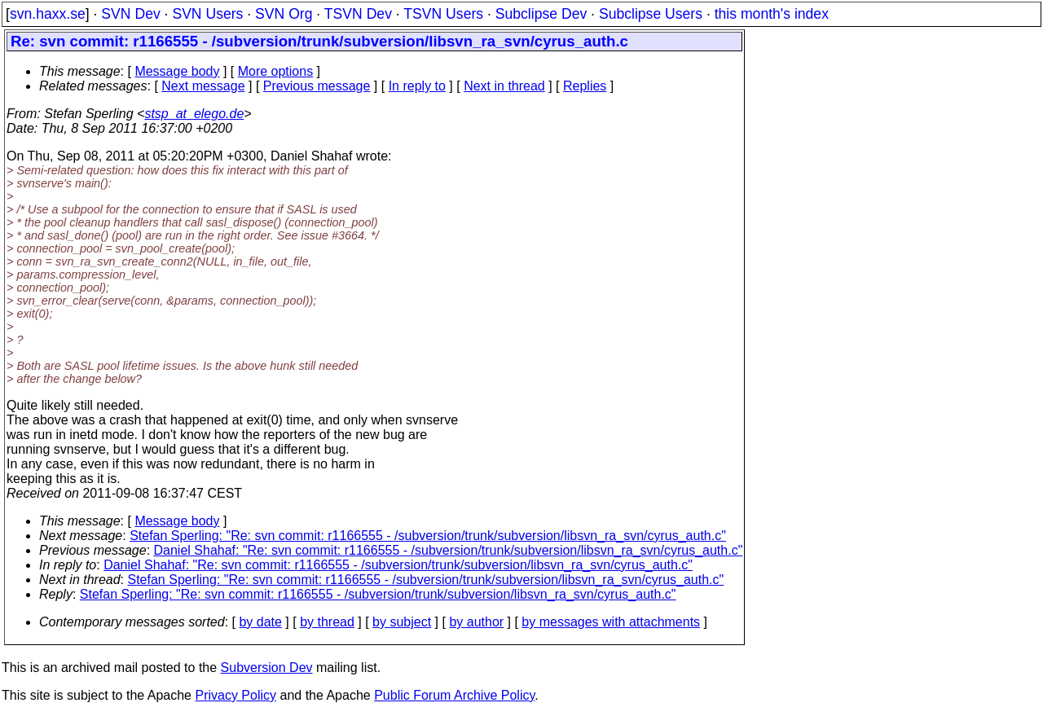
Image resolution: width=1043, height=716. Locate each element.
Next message (202, 86)
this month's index (772, 14)
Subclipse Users (650, 14)
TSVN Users (443, 14)
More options (276, 71)
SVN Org (283, 14)
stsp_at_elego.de (194, 114)
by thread (327, 622)
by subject (401, 622)
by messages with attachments (611, 622)
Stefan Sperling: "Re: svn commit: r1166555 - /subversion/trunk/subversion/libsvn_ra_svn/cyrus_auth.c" (428, 535)
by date (260, 622)
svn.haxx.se (48, 14)
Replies (584, 86)
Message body (176, 71)
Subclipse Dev (541, 14)
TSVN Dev (358, 14)
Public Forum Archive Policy (454, 695)
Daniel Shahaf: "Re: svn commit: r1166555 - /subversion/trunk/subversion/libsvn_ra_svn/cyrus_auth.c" (448, 550)
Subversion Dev (267, 667)
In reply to (417, 86)
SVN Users (207, 14)
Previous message (317, 86)
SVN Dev (130, 14)
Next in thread (504, 86)
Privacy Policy (235, 695)
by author (476, 622)
